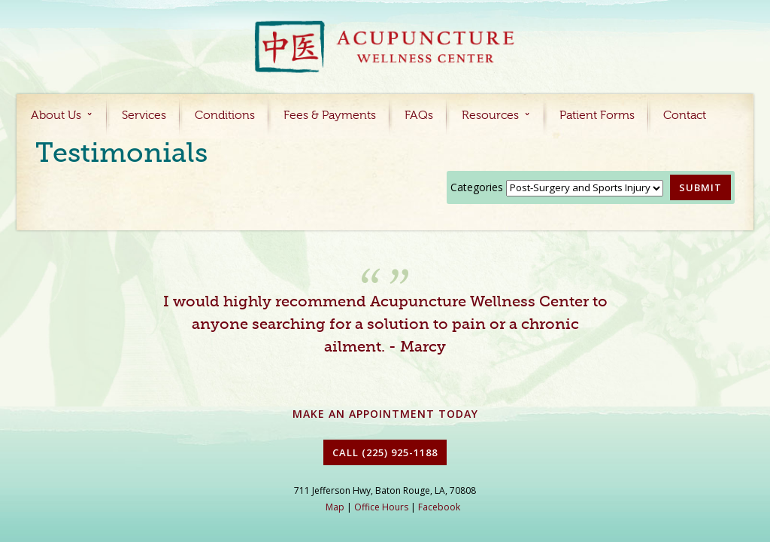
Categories (476, 187)
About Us (56, 116)
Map (335, 507)
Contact (684, 116)
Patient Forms (597, 116)
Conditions (225, 116)
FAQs (419, 116)
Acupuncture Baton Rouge (385, 48)
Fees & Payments (329, 116)
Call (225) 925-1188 (385, 452)
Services (144, 116)
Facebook (439, 507)
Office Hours (381, 507)
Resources (490, 116)
